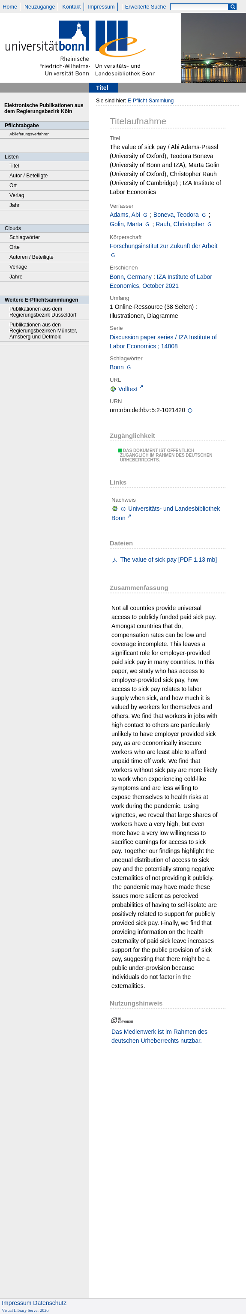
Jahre (15, 277)
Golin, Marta (126, 224)
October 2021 (160, 285)
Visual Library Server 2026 (25, 1310)
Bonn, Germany (131, 276)
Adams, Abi (125, 214)
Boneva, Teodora (176, 214)
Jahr (14, 205)
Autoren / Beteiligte (31, 257)
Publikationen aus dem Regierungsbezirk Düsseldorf (42, 312)
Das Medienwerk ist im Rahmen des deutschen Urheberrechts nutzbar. (159, 1036)
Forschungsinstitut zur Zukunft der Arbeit (163, 245)
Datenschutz (49, 1302)
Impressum (101, 7)
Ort (13, 186)
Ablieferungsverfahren (29, 134)
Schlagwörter (24, 237)
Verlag (16, 195)
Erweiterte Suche (145, 7)
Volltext (128, 389)
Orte (14, 247)
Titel (14, 166)
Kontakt (72, 7)
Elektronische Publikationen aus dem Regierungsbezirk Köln (44, 108)
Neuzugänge (39, 7)
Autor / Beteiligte (28, 176)
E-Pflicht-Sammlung (151, 101)
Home (10, 7)
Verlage (18, 267)
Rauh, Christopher (180, 224)
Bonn (117, 367)
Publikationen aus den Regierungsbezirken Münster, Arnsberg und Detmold (43, 331)
